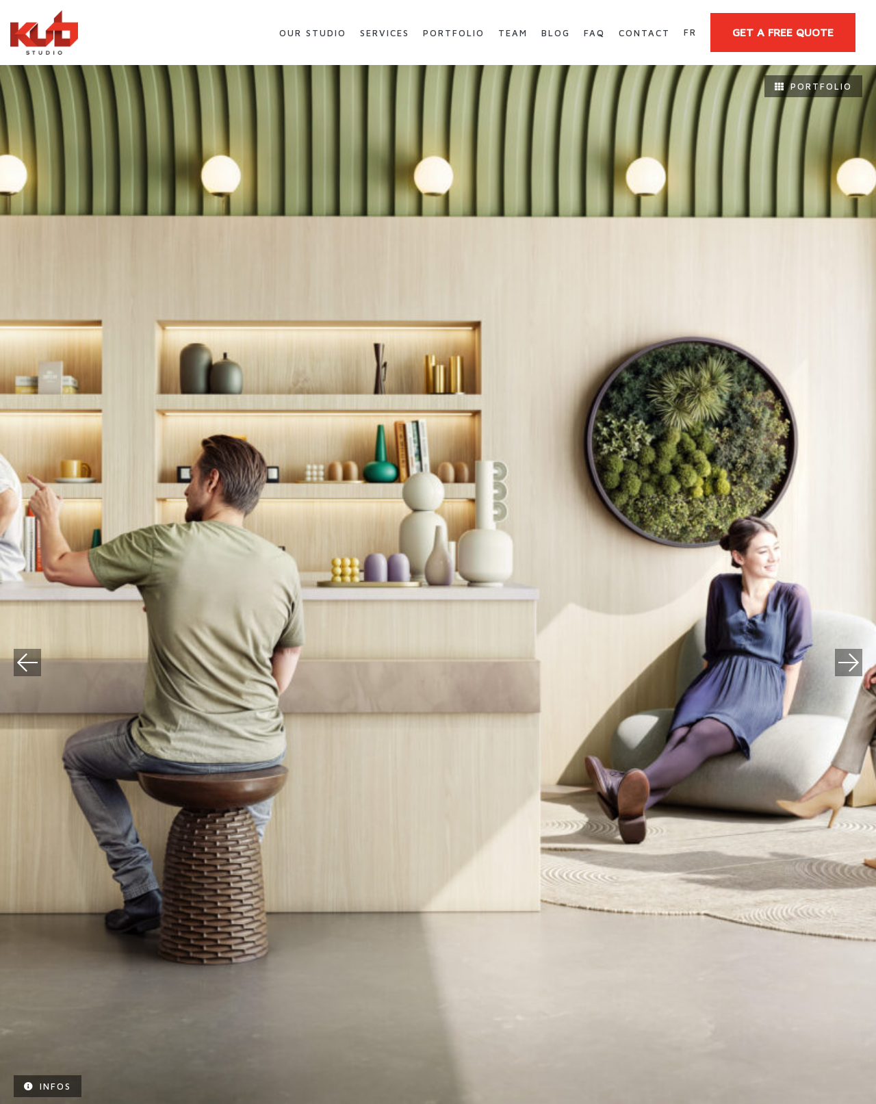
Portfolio (454, 32)
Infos (47, 1086)
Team (513, 32)
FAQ (594, 32)
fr (690, 32)
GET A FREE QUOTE (783, 32)
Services (384, 32)
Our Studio (312, 32)
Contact (644, 32)
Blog (555, 32)
